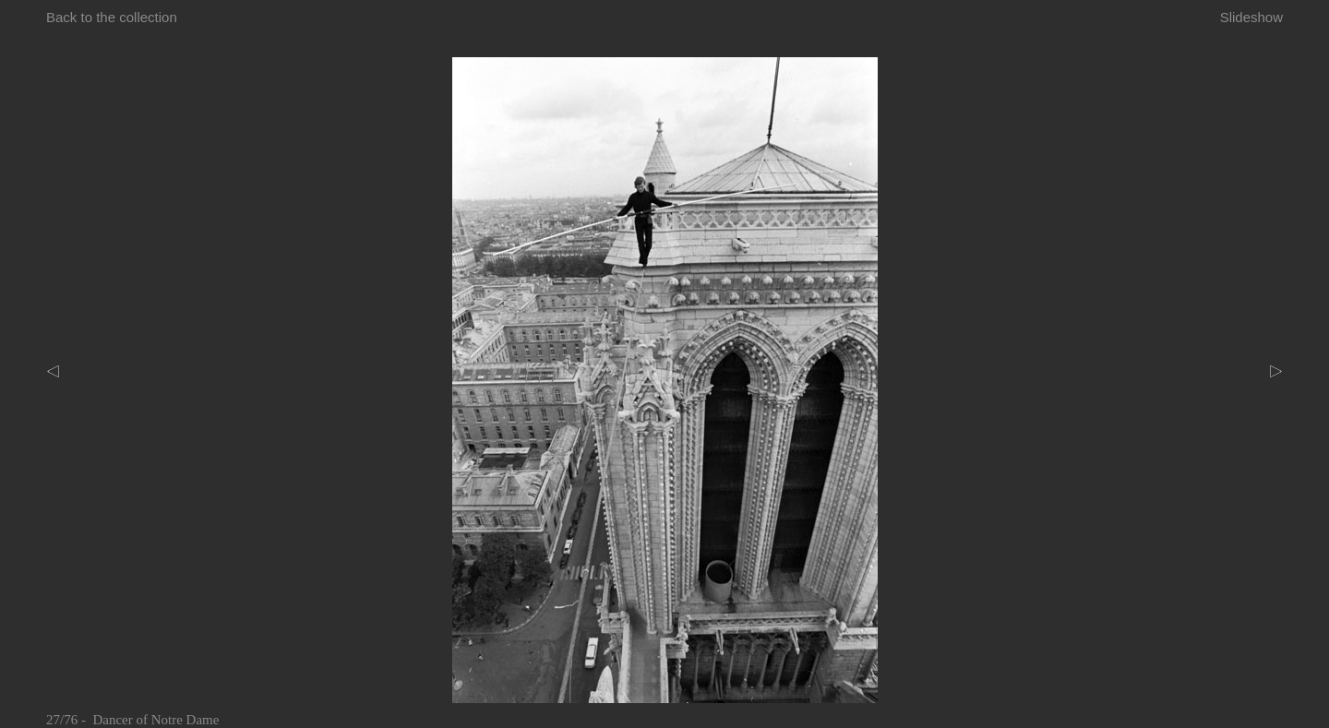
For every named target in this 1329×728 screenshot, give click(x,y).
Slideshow (1251, 17)
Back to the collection (111, 17)
